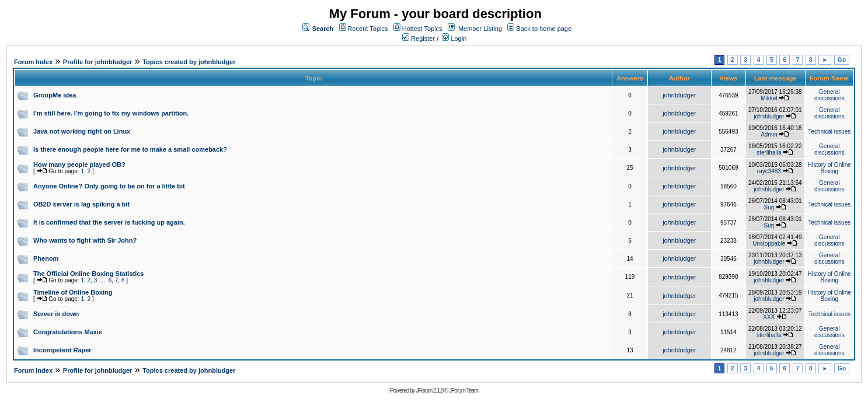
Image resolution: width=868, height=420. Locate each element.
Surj (769, 207)
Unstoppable (768, 243)
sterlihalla (769, 152)
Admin (769, 134)
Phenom (45, 258)
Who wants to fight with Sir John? (85, 240)
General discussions (829, 95)
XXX (769, 317)
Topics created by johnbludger (188, 61)
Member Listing (480, 28)
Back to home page (543, 28)
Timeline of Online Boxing (72, 292)
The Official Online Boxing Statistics (88, 273)
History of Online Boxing (829, 168)
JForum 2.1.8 (429, 390)
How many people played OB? (79, 164)
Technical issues (829, 131)
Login (454, 38)
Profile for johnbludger (98, 61)
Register (418, 38)
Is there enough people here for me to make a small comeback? (130, 149)
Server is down (56, 313)
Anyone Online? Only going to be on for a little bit (109, 186)
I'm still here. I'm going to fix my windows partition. (111, 113)
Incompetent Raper (62, 350)
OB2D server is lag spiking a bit (81, 204)
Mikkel (769, 98)
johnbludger (679, 95)
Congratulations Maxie (67, 331)
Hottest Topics (422, 28)
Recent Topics (368, 28)
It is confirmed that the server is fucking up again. (109, 222)
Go (842, 60)
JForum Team (463, 390)
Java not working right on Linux (81, 131)
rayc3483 (769, 171)
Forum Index (33, 61)
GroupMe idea (54, 95)
